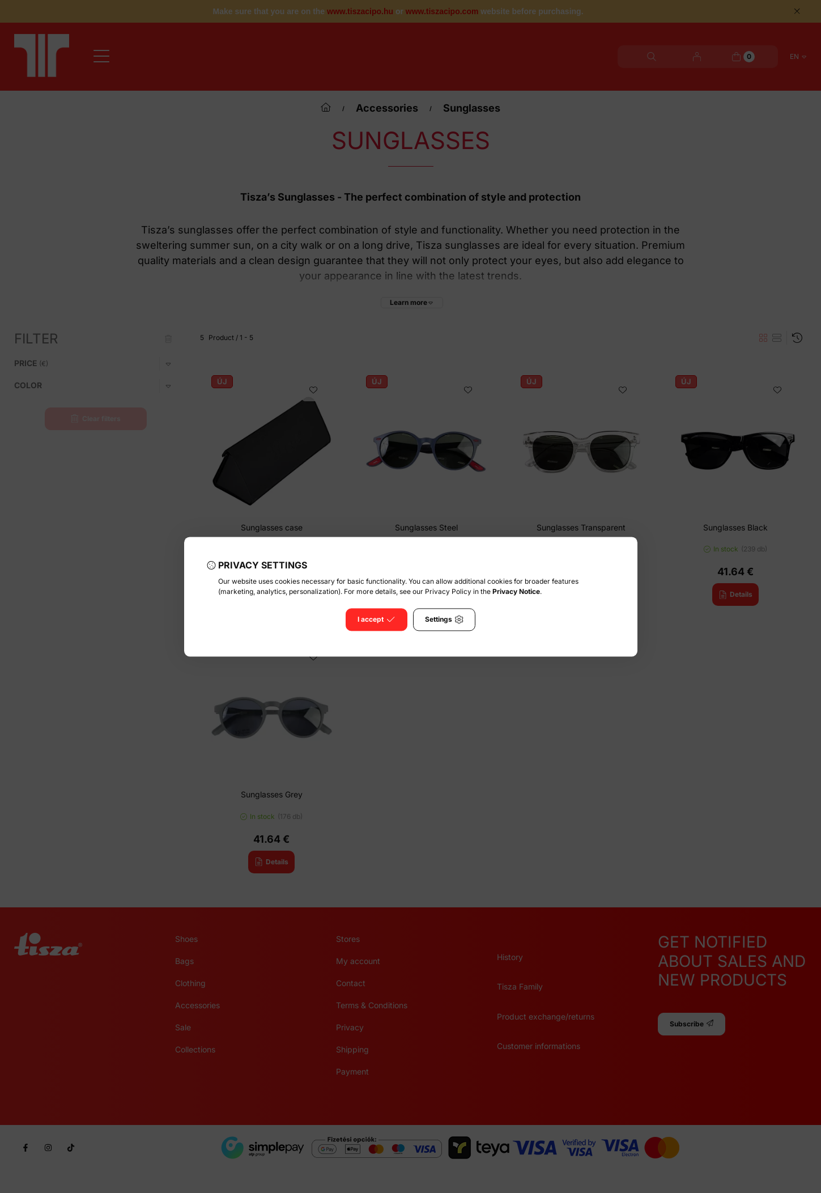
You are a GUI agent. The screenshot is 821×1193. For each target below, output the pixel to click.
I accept (376, 619)
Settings (444, 619)
